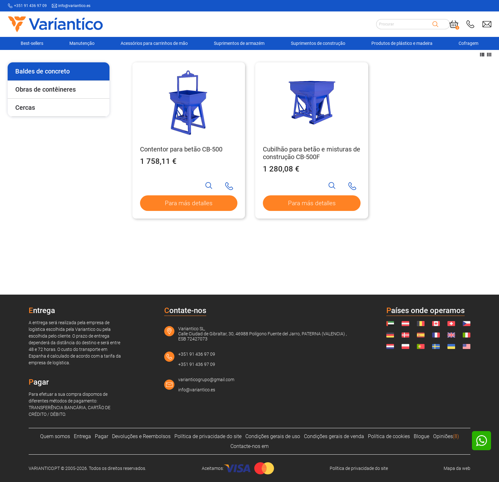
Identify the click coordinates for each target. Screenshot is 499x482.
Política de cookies (389, 436)
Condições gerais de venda (334, 436)
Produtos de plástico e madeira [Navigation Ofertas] (401, 43)
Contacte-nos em (249, 446)
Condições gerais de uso (272, 436)
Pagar (101, 436)
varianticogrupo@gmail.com (206, 379)
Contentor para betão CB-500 (181, 199)
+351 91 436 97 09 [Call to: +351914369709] (30, 5)
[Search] (435, 24)
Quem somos (55, 436)
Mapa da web (457, 468)
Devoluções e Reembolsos (141, 436)
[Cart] (453, 23)
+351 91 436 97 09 (196, 354)
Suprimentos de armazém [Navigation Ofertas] (239, 43)
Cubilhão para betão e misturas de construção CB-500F (311, 202)
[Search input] (404, 24)
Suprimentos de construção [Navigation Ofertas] (318, 43)
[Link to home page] (55, 24)
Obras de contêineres (45, 139)
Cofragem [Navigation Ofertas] (468, 43)
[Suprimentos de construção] (71, 60)
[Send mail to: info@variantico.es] (486, 23)
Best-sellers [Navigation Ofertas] (32, 43)
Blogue (421, 436)
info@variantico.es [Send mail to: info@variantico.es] (74, 5)
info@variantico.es (196, 389)
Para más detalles (189, 253)
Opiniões (446, 436)
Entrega (82, 436)
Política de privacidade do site (208, 436)
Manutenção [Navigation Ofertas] (82, 43)
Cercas (25, 157)
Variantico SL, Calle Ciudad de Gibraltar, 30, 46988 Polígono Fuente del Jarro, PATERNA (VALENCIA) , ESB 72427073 (262, 333)
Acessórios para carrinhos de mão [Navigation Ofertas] (154, 43)
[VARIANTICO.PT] (23, 60)
